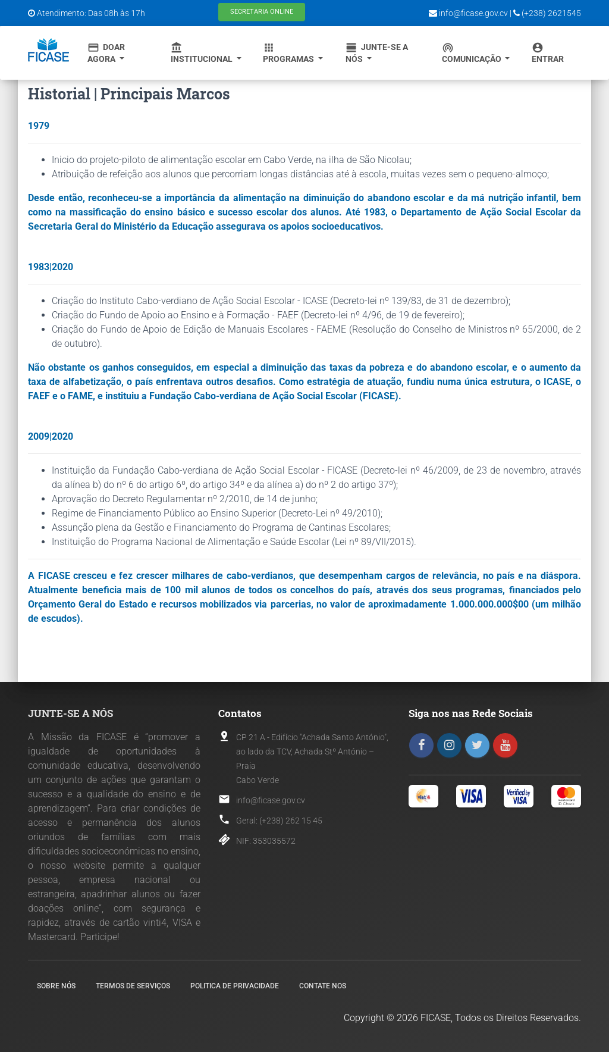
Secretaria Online (261, 11)
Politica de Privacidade (234, 986)
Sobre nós (56, 986)
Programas (289, 53)
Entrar (548, 53)
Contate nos (322, 986)
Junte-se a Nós (377, 53)
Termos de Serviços (133, 986)
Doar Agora (106, 53)
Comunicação (472, 53)
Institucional (202, 53)
